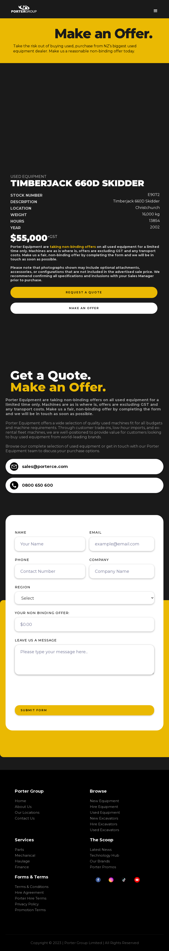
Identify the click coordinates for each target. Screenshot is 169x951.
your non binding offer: (42, 613)
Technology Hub (104, 855)
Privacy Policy (27, 904)
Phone (22, 560)
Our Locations (27, 812)
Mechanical (25, 855)
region (22, 587)
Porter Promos (103, 867)
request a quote (84, 292)
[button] (155, 9)
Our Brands (100, 861)
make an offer (84, 308)
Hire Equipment (104, 806)
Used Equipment (105, 812)
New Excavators (104, 818)
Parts (19, 849)
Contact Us (24, 818)
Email (95, 532)
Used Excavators (104, 830)
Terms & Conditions (31, 886)
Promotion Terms (30, 910)
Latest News (101, 849)
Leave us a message (36, 640)
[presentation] (50, 690)
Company (99, 560)
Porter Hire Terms (30, 898)
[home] (24, 9)
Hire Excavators (103, 824)
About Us (23, 806)
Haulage (22, 861)
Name (20, 532)
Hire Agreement (29, 892)
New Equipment (104, 801)
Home (20, 801)
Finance (22, 867)
